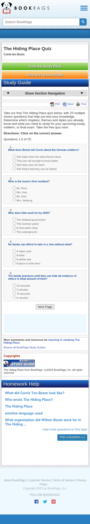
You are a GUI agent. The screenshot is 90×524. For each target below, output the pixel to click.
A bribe (19, 255)
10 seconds (21, 285)
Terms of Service (63, 480)
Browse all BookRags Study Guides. (25, 347)
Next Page (45, 307)
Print (81, 104)
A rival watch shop (25, 227)
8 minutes (20, 297)
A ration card (22, 251)
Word (68, 104)
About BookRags (14, 480)
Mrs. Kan (20, 192)
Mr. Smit (19, 196)
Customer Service (39, 480)
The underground (25, 231)
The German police (26, 223)
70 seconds (21, 293)
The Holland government (29, 219)
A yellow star (22, 259)
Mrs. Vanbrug (22, 200)
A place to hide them (26, 263)
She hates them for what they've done (37, 156)
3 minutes (20, 289)
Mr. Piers (20, 188)
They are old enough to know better (35, 160)
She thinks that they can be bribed (34, 168)
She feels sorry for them (29, 164)
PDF (55, 104)
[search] (40, 22)
